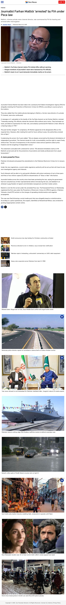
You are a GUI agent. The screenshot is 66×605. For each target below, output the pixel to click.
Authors (50, 603)
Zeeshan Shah (7, 24)
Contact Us (44, 603)
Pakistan (3, 7)
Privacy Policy (57, 603)
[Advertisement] (33, 89)
